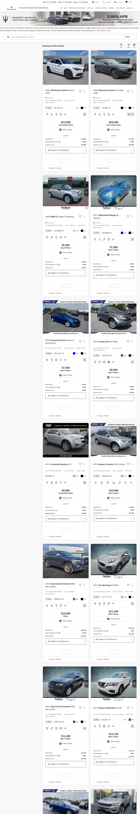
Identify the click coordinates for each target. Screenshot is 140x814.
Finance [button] (111, 8)
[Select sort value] (122, 46)
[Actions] (84, 92)
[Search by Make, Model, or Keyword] (67, 37)
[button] (86, 67)
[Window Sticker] (132, 114)
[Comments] (84, 114)
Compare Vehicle (55, 168)
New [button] (65, 8)
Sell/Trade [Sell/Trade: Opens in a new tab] (120, 8)
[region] (65, 142)
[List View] (134, 46)
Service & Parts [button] (101, 8)
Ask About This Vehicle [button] (58, 150)
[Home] (61, 7)
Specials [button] (90, 8)
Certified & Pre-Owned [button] (77, 8)
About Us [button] (129, 8)
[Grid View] (128, 46)
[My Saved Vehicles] (128, 2)
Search (127, 37)
